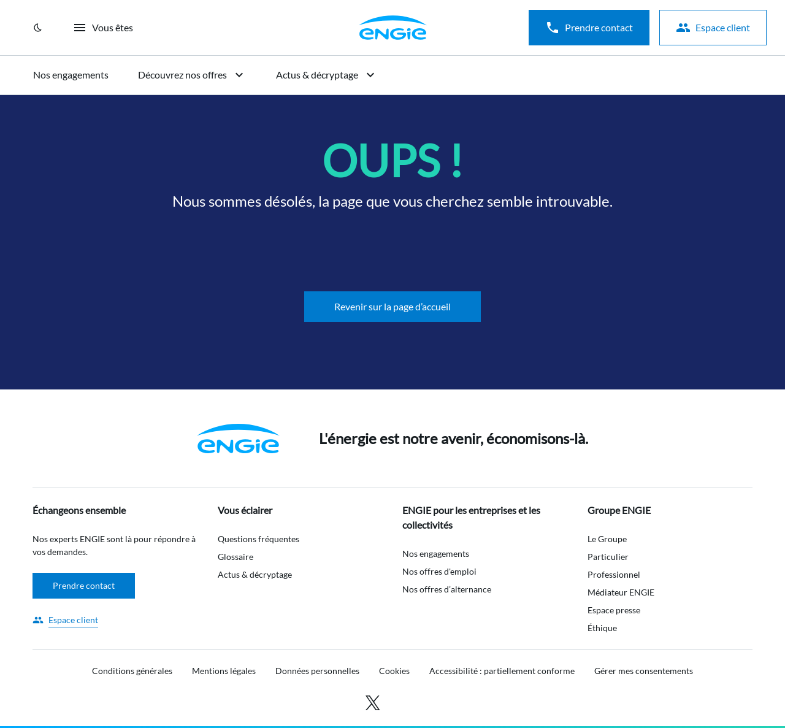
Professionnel (614, 574)
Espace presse (614, 610)
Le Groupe (607, 539)
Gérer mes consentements (643, 670)
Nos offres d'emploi (439, 571)
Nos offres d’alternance (446, 589)
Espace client (713, 27)
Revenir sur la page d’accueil (392, 306)
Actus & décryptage (327, 74)
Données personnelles (317, 670)
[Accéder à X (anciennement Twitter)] (372, 701)
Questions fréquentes (258, 539)
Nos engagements (71, 74)
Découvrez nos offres (192, 74)
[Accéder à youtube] (419, 701)
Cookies (394, 670)
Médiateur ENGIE (621, 592)
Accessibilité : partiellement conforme (502, 670)
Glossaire (235, 556)
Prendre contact (589, 27)
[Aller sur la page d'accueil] (392, 27)
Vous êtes (102, 27)
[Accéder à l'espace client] (65, 619)
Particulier (608, 556)
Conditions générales (132, 670)
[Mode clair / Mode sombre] (38, 27)
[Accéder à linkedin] (399, 701)
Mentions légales (224, 670)
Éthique (602, 628)
